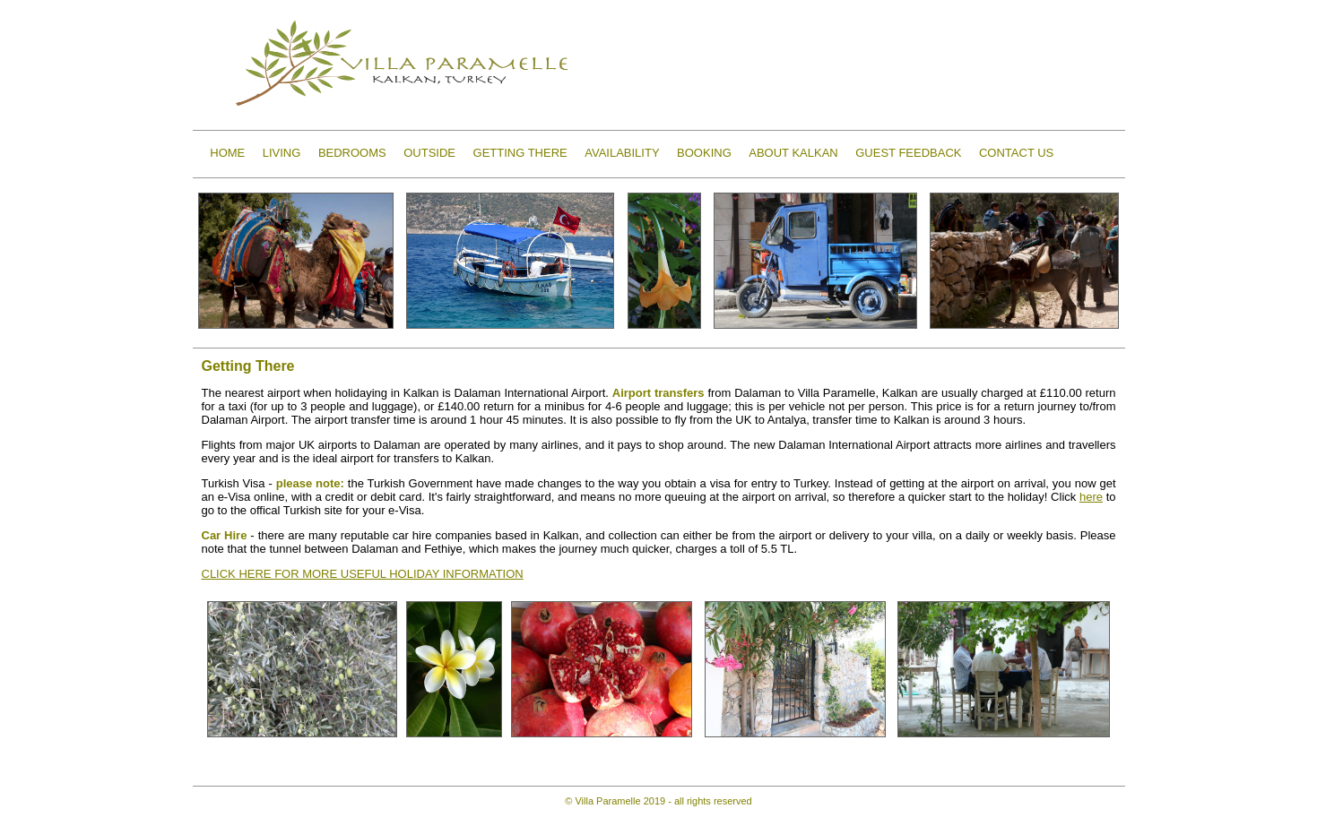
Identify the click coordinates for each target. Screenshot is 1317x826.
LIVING (282, 152)
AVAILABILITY (622, 152)
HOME (227, 152)
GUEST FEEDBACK (908, 152)
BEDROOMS (352, 152)
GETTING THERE (520, 152)
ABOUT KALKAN (793, 152)
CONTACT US (1016, 152)
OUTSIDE (429, 152)
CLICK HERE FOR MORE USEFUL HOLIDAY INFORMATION (363, 574)
